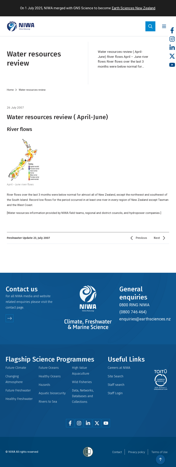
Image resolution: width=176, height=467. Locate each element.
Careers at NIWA (119, 368)
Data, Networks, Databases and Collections (83, 396)
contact (11, 307)
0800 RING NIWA (134, 305)
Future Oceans (49, 368)
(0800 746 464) (133, 312)
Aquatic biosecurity (52, 393)
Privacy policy (136, 452)
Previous (141, 238)
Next (157, 238)
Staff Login (115, 393)
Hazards (44, 385)
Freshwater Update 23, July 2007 (28, 238)
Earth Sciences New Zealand (133, 8)
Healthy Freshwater (19, 399)
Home (10, 89)
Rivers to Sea (48, 402)
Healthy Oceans (50, 376)
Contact (117, 452)
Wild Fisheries (82, 382)
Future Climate (16, 368)
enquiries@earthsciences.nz (145, 319)
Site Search (115, 376)
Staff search (116, 385)
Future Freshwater (18, 390)
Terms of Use (159, 452)
